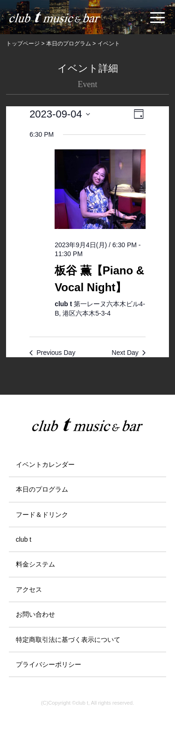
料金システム (35, 564)
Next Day (129, 352)
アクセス (29, 589)
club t (23, 539)
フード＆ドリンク (42, 514)
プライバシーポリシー (48, 664)
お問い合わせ (35, 614)
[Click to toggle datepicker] (59, 114)
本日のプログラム (42, 489)
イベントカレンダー (45, 464)
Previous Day (52, 352)
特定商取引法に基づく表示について (68, 639)
